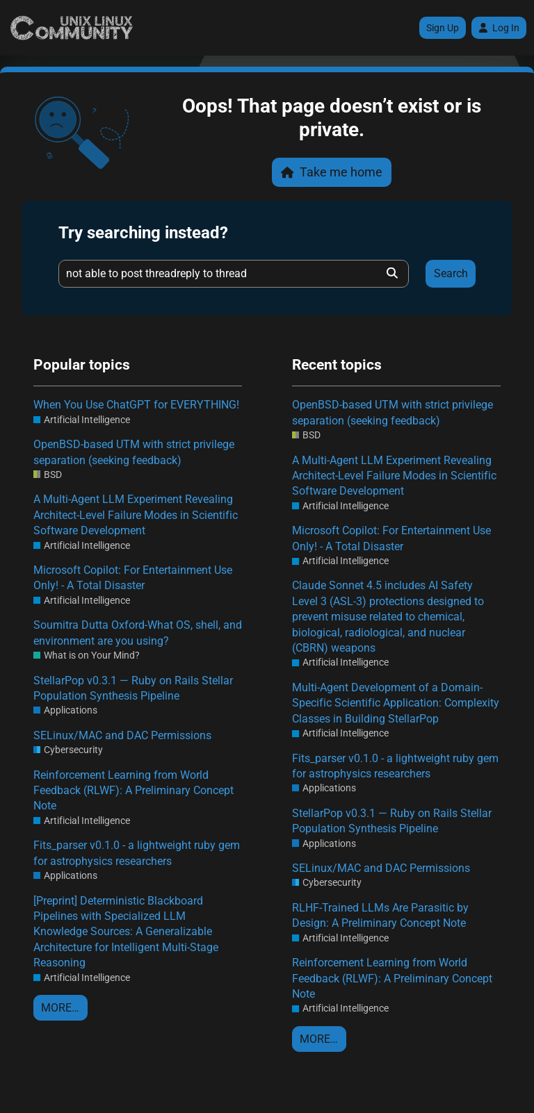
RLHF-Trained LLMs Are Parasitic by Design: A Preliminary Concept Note (380, 915)
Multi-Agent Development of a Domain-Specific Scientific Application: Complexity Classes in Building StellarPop (395, 703)
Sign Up (442, 27)
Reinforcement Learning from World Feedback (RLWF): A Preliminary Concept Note (133, 790)
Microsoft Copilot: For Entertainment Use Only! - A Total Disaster (132, 577)
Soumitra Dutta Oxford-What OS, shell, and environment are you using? (137, 632)
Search (451, 273)
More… (60, 1007)
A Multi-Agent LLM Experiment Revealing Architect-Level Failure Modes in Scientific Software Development (135, 515)
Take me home (331, 172)
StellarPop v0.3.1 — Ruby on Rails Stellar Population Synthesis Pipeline (133, 688)
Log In (498, 27)
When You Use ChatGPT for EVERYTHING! (136, 404)
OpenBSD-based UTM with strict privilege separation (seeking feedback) (133, 452)
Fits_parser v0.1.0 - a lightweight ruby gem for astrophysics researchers (136, 853)
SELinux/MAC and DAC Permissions (122, 735)
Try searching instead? (143, 232)
